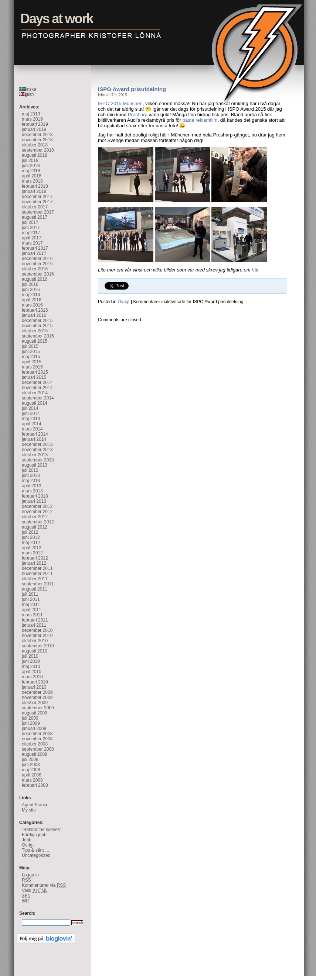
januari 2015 (34, 377)
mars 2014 (32, 429)
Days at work (7, 5)
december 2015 (37, 320)
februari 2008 (35, 785)
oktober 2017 (35, 207)
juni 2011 (31, 599)
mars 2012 (32, 553)
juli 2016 (30, 284)
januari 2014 (34, 439)
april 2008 (31, 775)
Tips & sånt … (36, 850)
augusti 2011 (34, 589)
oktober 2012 (35, 516)
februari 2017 (35, 248)
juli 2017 (30, 222)
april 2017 (31, 237)
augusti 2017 (34, 217)
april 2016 (31, 299)
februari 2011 (35, 620)
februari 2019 (35, 124)
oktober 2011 (35, 578)
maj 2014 (31, 418)
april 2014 (31, 423)
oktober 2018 (35, 145)
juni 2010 (31, 661)
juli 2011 (30, 594)
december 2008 (37, 733)
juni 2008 (31, 764)
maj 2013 (31, 480)
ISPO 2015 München (120, 103)
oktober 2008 (35, 744)
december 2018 (37, 134)
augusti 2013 (34, 465)
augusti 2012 (34, 527)
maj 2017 (31, 232)
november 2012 (37, 511)
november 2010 (37, 635)
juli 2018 (30, 160)
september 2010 (38, 645)
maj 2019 (31, 114)
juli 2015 (30, 346)
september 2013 (38, 460)
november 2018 (37, 139)
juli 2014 (30, 408)
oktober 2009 (35, 702)
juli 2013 (30, 470)
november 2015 (37, 325)
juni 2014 (31, 413)
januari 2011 (34, 625)
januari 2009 (34, 728)
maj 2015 (31, 356)
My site (29, 810)
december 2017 (37, 196)
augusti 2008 (34, 754)
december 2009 (37, 692)
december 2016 (37, 258)
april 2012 (31, 547)
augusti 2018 (34, 155)
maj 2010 (31, 666)
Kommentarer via (44, 885)
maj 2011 (31, 604)
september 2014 (38, 398)
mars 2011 (32, 614)
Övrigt (123, 301)
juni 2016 (31, 289)
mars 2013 (32, 491)
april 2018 (31, 176)
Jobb (26, 839)
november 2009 (37, 697)
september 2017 (38, 212)
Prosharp (137, 114)
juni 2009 (31, 723)
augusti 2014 (34, 403)
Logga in (30, 875)
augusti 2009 (34, 713)
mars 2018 (32, 181)
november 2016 (37, 263)
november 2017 (37, 201)
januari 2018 (34, 191)
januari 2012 (34, 563)
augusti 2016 (34, 279)
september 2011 (38, 583)
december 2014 (37, 382)
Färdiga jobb (34, 834)
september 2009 (38, 707)
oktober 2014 (35, 392)
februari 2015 (35, 372)
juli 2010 (30, 656)
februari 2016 (35, 310)
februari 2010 (35, 682)
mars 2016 (32, 305)
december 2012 (37, 506)
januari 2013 (34, 501)
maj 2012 (31, 542)
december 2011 (37, 568)
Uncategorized (36, 855)
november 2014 (37, 387)
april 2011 (31, 609)
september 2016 (38, 274)
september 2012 (38, 522)
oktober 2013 (35, 454)
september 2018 (38, 150)
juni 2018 (31, 165)
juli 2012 (30, 532)
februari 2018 (35, 186)
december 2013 (37, 444)
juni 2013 (31, 475)
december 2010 (37, 630)
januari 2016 (34, 315)
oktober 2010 (35, 640)
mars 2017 (32, 243)
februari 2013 (35, 496)
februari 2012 (35, 558)
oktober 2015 (35, 330)
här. (255, 270)
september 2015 (38, 336)
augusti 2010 (34, 651)
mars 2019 (32, 119)
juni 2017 (31, 227)
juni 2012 (31, 537)
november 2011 (37, 573)
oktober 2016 (35, 268)
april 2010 (31, 671)
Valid (35, 890)
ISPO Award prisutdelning (132, 89)
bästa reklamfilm (200, 120)
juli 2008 (30, 759)
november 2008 (37, 738)
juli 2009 (30, 718)
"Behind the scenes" (41, 829)
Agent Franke (35, 804)
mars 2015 (32, 367)
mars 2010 (32, 676)
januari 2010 (34, 687)
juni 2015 (31, 351)
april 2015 (31, 361)
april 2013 (31, 485)
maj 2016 (31, 294)
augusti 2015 (34, 341)
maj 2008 (31, 769)
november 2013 (37, 449)
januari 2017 (34, 253)
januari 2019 (34, 129)
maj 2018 (31, 170)
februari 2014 (35, 434)
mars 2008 (32, 780)
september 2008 (38, 749)
